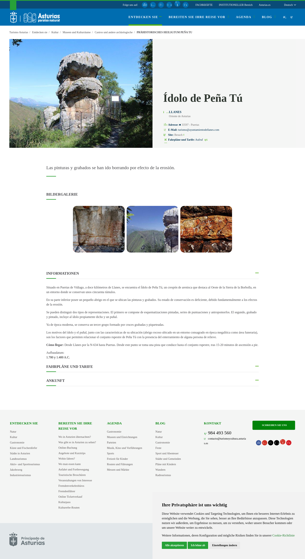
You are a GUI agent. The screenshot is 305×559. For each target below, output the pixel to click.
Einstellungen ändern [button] (224, 545)
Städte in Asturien (20, 453)
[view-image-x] (99, 229)
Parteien (111, 442)
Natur (13, 431)
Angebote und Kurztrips (71, 453)
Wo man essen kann (69, 464)
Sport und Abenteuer (167, 453)
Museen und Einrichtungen (122, 437)
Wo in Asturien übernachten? (74, 436)
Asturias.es (264, 4)
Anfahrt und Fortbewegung (73, 469)
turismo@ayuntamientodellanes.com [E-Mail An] (198, 129)
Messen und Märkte (118, 469)
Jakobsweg (16, 469)
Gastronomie (17, 442)
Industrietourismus (20, 475)
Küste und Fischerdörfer (23, 447)
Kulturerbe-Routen (69, 507)
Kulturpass (64, 502)
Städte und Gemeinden (168, 458)
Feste (158, 447)
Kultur (13, 437)
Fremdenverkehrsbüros (71, 485)
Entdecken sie (24, 423)
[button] (290, 4)
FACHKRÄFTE (204, 4)
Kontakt (212, 423)
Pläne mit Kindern (165, 464)
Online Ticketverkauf (70, 496)
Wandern (160, 469)
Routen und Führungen (120, 464)
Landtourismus (18, 458)
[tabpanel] (99, 231)
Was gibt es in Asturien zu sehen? (77, 442)
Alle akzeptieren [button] (174, 545)
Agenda (114, 423)
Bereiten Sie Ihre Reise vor (75, 425)
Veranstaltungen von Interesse (75, 480)
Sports (110, 453)
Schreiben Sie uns (274, 425)
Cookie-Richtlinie (283, 535)
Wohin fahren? (66, 458)
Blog (160, 423)
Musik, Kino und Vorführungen (124, 447)
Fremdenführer (66, 491)
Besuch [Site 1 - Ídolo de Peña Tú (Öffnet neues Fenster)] (181, 134)
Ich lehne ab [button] (198, 545)
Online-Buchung (67, 447)
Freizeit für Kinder (117, 458)
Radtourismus (163, 475)
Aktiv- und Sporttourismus (25, 464)
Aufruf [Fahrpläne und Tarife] (202, 139)
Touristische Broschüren (72, 474)
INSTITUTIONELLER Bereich (235, 4)
